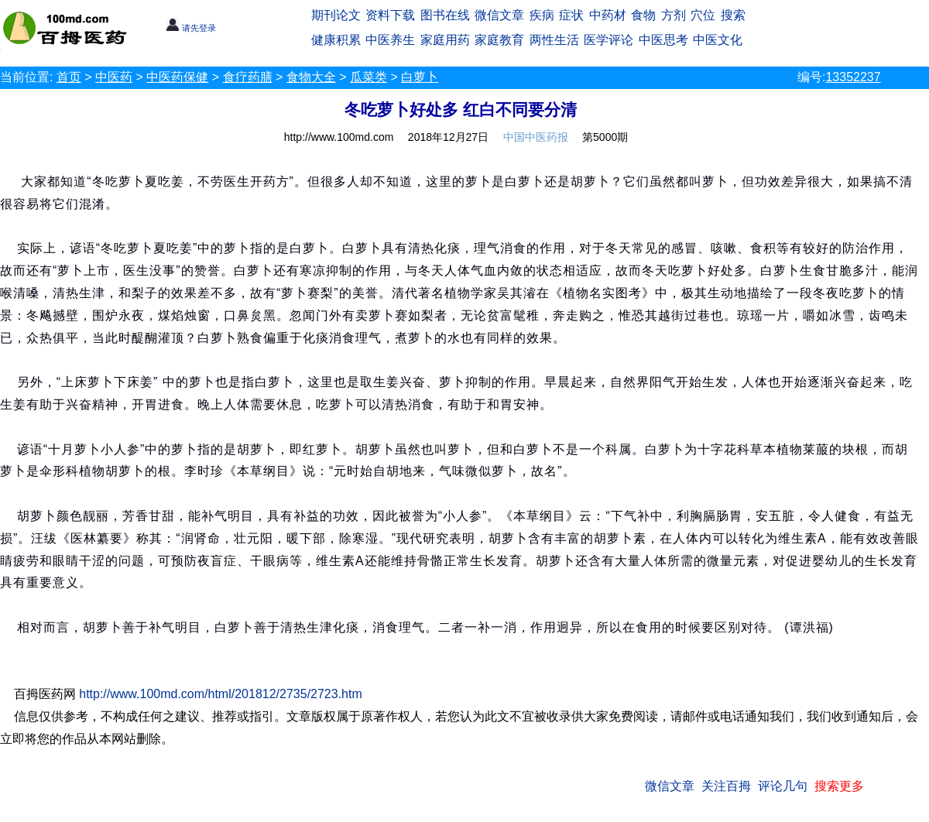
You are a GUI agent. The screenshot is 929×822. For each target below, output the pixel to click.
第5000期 (605, 137)
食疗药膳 (248, 77)
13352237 (852, 77)
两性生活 (554, 39)
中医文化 (717, 39)
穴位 (703, 15)
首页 (69, 77)
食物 (643, 15)
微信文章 (499, 15)
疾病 (542, 15)
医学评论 (608, 39)
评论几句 (782, 786)
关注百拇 (726, 786)
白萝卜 (419, 77)
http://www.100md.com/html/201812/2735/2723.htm (220, 693)
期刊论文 (336, 15)
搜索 (733, 15)
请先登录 (190, 28)
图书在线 (445, 15)
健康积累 (336, 39)
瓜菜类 (368, 77)
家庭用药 (445, 39)
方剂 (673, 15)
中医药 (113, 77)
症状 (571, 15)
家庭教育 (499, 39)
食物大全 (311, 77)
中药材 (607, 15)
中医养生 (390, 39)
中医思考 (663, 39)
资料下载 (390, 15)
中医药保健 (177, 77)
